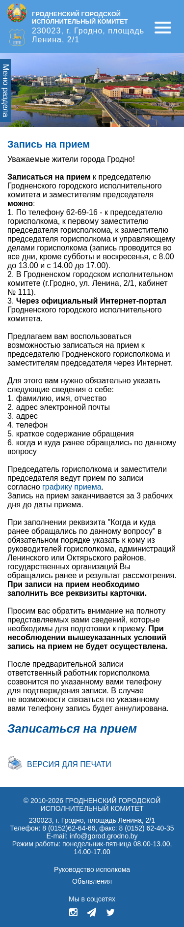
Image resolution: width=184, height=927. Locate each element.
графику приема (72, 487)
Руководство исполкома (92, 869)
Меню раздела (5, 90)
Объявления (92, 881)
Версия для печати (69, 764)
